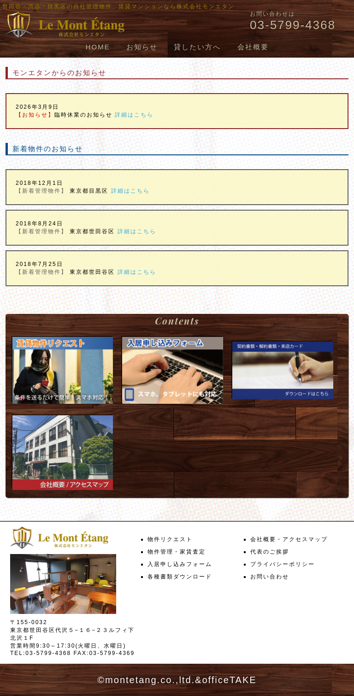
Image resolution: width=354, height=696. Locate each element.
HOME (97, 47)
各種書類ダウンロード (180, 576)
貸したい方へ (197, 47)
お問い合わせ (269, 576)
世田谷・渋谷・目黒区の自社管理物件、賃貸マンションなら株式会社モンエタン (118, 6)
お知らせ (142, 47)
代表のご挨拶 (269, 552)
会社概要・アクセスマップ (289, 539)
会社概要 (253, 47)
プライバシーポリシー (282, 564)
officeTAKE (229, 680)
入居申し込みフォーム (180, 564)
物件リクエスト (170, 539)
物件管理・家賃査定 (177, 552)
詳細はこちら (134, 115)
